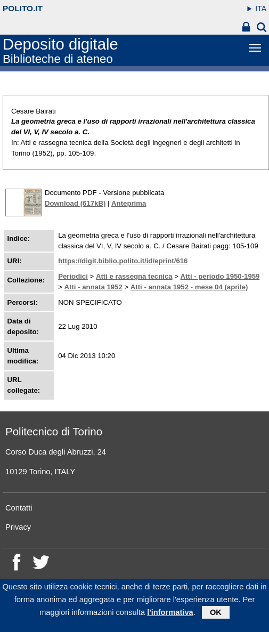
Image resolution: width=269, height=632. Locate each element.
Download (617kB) (75, 203)
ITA (260, 8)
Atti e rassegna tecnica (134, 276)
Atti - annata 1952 (93, 287)
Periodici (73, 276)
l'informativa (170, 615)
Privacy (18, 527)
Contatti (18, 508)
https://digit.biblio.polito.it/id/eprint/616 (123, 261)
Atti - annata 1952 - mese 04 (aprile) (189, 287)
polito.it (23, 8)
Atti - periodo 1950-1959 (220, 276)
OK (216, 615)
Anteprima (128, 203)
